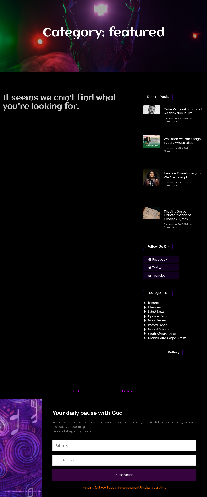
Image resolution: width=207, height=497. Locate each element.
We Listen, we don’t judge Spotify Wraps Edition (182, 141)
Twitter (155, 267)
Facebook (157, 259)
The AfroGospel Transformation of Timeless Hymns (177, 215)
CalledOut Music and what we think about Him (183, 111)
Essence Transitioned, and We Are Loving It (183, 175)
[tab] (77, 392)
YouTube (156, 275)
